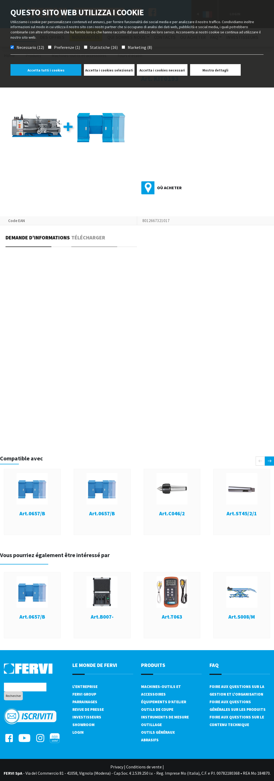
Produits (153, 665)
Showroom (83, 724)
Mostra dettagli (215, 70)
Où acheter (169, 187)
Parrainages (84, 701)
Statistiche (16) (104, 47)
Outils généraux (158, 732)
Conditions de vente (144, 766)
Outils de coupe (157, 709)
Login (78, 732)
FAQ (214, 665)
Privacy (116, 766)
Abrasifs (150, 739)
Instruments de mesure (165, 717)
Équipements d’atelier (163, 701)
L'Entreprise (85, 686)
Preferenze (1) (67, 47)
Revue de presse (88, 709)
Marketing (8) (140, 47)
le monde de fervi (94, 665)
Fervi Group (84, 694)
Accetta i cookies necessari (162, 70)
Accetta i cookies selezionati (109, 70)
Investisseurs (86, 717)
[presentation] (260, 461)
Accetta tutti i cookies (46, 70)
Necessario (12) (30, 47)
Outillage (151, 724)
